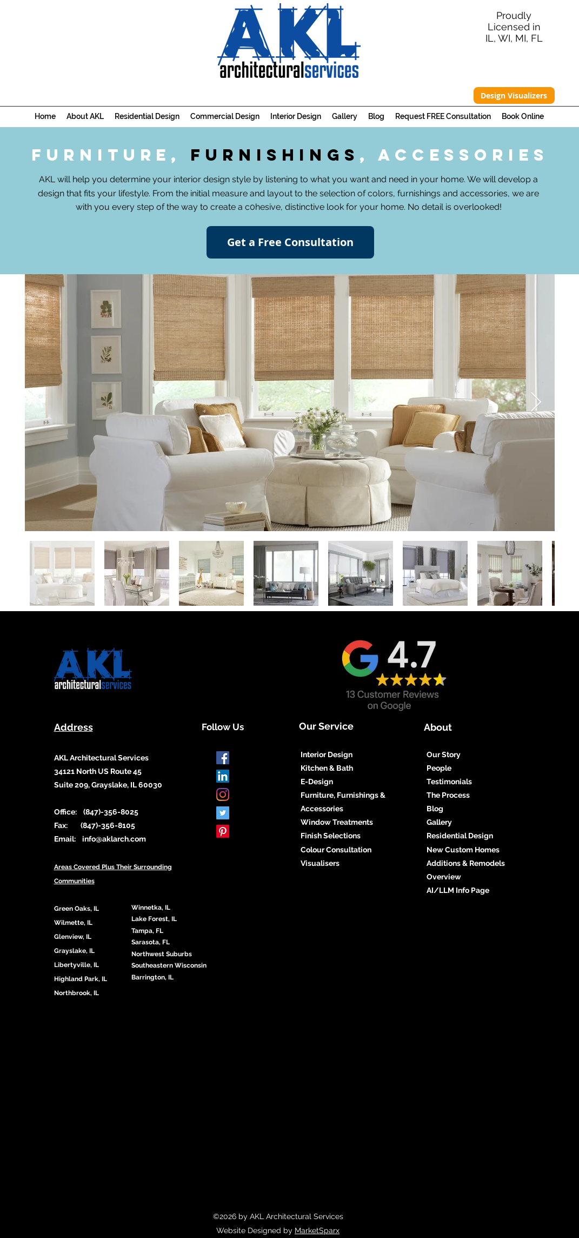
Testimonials (449, 781)
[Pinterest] (222, 831)
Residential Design (460, 835)
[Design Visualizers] (514, 95)
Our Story (444, 754)
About (438, 727)
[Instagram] (222, 794)
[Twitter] (222, 812)
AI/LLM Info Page (458, 890)
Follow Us (223, 726)
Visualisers (321, 863)
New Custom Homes (463, 849)
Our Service (326, 726)
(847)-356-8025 (110, 811)
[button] (85, 116)
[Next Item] (536, 402)
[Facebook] (222, 757)
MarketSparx (317, 1230)
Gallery (439, 822)
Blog (435, 808)
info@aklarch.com (114, 839)
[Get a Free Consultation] (290, 242)
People (439, 768)
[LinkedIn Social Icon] (222, 776)
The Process (448, 795)
